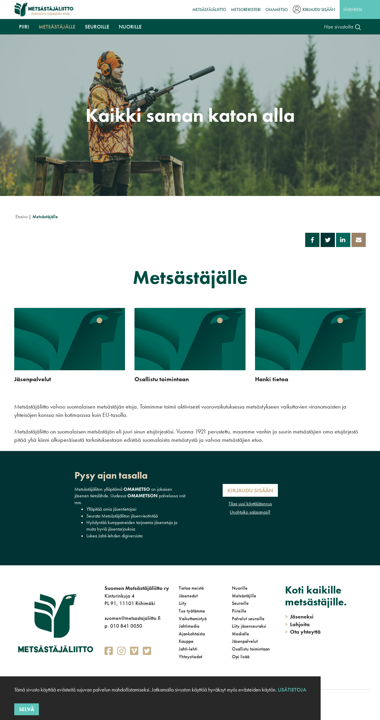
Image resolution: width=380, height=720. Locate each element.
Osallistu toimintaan (251, 649)
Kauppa (186, 641)
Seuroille (97, 26)
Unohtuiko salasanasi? (250, 512)
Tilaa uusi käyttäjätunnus (250, 504)
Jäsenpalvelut (245, 641)
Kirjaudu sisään (319, 9)
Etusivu (21, 216)
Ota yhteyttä (303, 631)
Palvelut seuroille (248, 618)
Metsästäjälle (57, 26)
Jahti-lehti (188, 649)
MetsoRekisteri (246, 9)
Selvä (26, 709)
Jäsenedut (188, 596)
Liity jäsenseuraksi (249, 626)
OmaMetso (276, 9)
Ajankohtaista (192, 634)
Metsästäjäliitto (209, 9)
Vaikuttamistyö (193, 618)
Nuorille (130, 26)
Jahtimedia (189, 626)
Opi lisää (240, 656)
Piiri (24, 26)
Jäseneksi (352, 9)
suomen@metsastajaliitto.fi (132, 618)
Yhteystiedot (190, 656)
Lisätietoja (292, 689)
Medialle (240, 634)
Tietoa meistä (191, 588)
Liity (182, 603)
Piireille (239, 611)
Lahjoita (297, 624)
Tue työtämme (192, 611)
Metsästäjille (244, 596)
